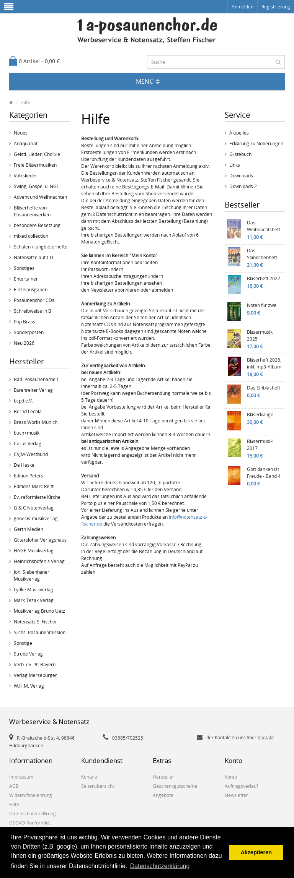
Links (234, 165)
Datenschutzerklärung (32, 813)
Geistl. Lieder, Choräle (37, 154)
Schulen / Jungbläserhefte (40, 246)
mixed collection (31, 236)
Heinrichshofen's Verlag (39, 561)
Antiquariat (26, 143)
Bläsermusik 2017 (260, 444)
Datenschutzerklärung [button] (160, 866)
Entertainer (26, 279)
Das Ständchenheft (262, 254)
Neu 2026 (24, 343)
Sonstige (23, 643)
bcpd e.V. (23, 401)
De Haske (24, 465)
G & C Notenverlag (34, 508)
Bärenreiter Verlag (33, 390)
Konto (231, 777)
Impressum (21, 777)
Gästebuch (240, 154)
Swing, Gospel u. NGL (36, 186)
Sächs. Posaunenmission (39, 632)
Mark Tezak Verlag (34, 600)
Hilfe (25, 102)
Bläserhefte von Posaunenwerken (32, 211)
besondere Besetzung (37, 225)
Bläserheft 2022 (263, 278)
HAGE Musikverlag (34, 550)
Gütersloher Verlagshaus (40, 540)
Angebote (163, 795)
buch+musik (26, 433)
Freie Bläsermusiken (35, 165)
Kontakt (266, 737)
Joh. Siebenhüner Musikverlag (31, 575)
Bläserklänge (260, 414)
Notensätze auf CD (33, 257)
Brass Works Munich (35, 422)
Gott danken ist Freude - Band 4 (264, 472)
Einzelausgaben (30, 289)
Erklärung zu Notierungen (256, 143)
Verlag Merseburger (35, 675)
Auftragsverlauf (241, 786)
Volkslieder (25, 175)
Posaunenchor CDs (34, 300)
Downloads (241, 175)
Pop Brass (24, 321)
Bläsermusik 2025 (260, 335)
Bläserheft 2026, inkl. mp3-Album (264, 363)
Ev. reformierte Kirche (37, 497)
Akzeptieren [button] (256, 852)
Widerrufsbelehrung (30, 795)
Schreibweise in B (32, 311)
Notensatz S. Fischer (35, 621)
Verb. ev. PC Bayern (35, 664)
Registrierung (275, 6)
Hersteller (163, 777)
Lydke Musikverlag (33, 589)
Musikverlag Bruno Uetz (39, 611)
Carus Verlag (27, 443)
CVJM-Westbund (31, 454)
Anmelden (242, 6)
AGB (14, 786)
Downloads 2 (243, 186)
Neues (21, 133)
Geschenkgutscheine (175, 786)
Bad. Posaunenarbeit (36, 379)
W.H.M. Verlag (29, 686)
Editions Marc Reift (34, 486)
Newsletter (236, 795)
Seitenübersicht (97, 786)
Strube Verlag (28, 654)
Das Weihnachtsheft (263, 226)
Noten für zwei (262, 305)
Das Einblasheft (263, 388)
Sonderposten (29, 332)
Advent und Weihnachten (40, 197)
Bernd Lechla (28, 411)
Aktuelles (239, 133)
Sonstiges (24, 268)
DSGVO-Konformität (30, 823)
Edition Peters (28, 475)
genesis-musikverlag (36, 518)
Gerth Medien (28, 529)
